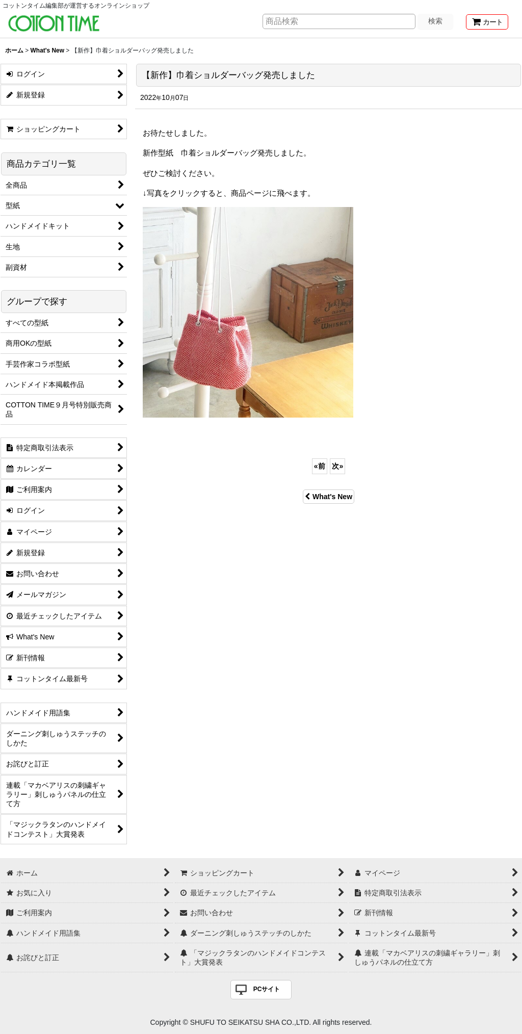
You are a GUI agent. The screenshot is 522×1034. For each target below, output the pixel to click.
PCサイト (266, 989)
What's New (328, 497)
